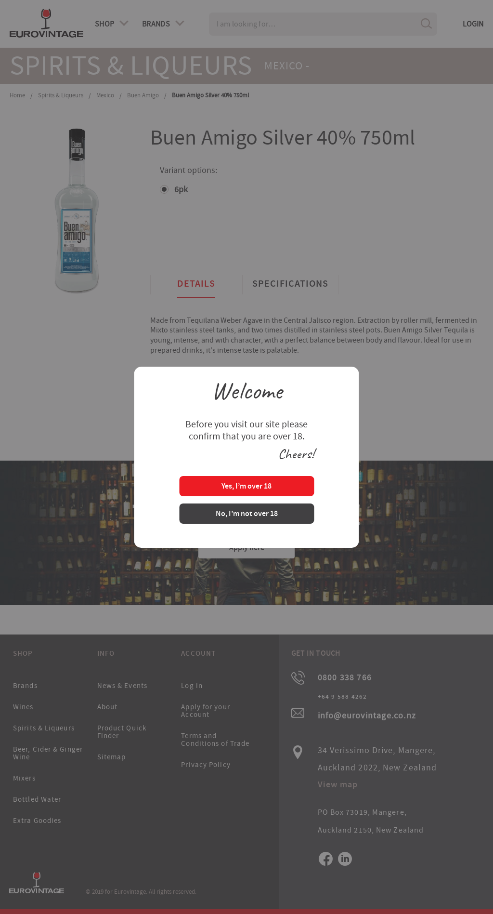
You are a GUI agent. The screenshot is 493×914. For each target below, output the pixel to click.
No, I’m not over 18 (247, 514)
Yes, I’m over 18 (246, 487)
